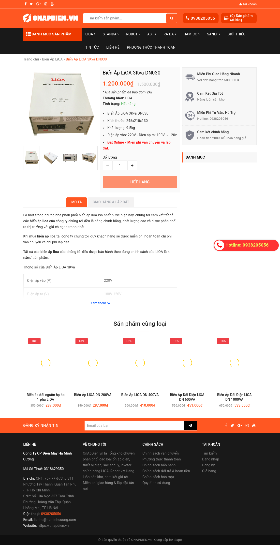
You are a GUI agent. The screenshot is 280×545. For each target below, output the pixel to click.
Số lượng (110, 157)
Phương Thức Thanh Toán (151, 47)
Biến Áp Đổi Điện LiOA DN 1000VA (234, 397)
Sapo (178, 540)
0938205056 (203, 18)
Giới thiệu (236, 34)
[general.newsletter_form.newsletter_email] (134, 425)
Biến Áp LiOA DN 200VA (92, 395)
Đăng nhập (210, 459)
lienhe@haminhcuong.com (55, 520)
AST (151, 34)
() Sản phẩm (241, 18)
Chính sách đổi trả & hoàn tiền (166, 471)
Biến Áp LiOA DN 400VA (140, 395)
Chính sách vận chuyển (161, 453)
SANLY (213, 34)
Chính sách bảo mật (158, 477)
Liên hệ (113, 47)
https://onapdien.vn (53, 526)
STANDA (111, 34)
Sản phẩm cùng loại (140, 323)
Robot (133, 34)
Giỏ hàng (209, 471)
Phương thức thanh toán (162, 459)
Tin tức (92, 47)
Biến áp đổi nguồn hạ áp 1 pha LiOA (46, 397)
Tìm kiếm (209, 453)
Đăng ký (208, 465)
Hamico (191, 34)
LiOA (90, 34)
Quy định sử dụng (156, 483)
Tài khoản (248, 4)
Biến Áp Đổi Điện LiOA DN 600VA (187, 397)
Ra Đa (169, 34)
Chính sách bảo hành (159, 465)
